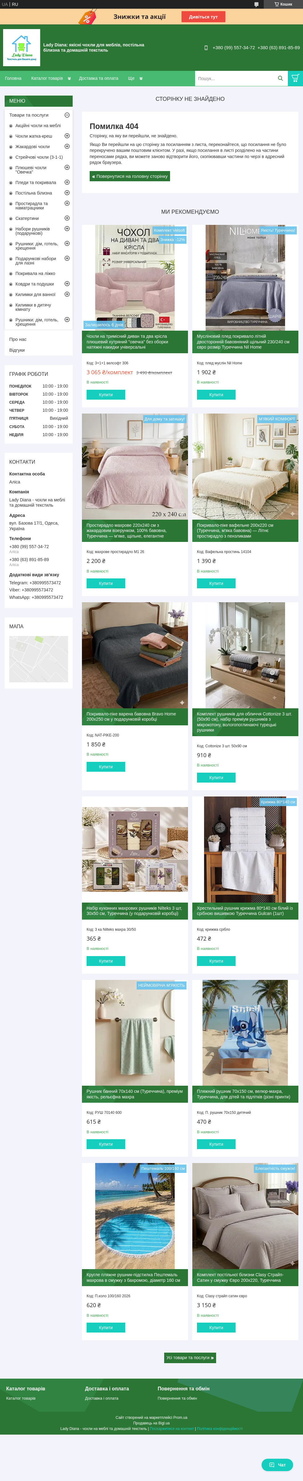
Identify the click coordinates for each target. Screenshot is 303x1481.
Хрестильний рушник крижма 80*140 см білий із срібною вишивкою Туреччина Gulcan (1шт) (245, 911)
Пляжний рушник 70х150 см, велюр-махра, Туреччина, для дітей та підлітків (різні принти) (243, 1094)
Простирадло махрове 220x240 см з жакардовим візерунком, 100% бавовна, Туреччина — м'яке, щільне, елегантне (127, 531)
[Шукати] (280, 78)
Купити (106, 394)
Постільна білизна (33, 193)
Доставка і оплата (101, 1398)
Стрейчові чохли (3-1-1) (39, 157)
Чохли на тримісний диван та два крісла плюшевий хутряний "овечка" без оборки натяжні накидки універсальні (127, 342)
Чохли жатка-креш (33, 136)
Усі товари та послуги (188, 1357)
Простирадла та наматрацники (31, 205)
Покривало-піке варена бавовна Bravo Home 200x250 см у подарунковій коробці (131, 716)
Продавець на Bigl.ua (151, 1423)
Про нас (18, 339)
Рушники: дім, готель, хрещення (36, 246)
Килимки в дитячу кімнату (33, 307)
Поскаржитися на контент (172, 1429)
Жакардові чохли (32, 146)
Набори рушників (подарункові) (32, 231)
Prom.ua (180, 1417)
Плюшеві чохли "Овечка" (30, 169)
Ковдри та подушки (34, 283)
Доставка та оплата (98, 78)
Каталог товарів (47, 78)
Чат (277, 1465)
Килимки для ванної (35, 294)
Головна (13, 78)
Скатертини (27, 218)
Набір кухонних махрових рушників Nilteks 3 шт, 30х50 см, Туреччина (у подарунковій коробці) (134, 911)
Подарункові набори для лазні (35, 260)
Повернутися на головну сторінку (132, 176)
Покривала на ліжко (35, 273)
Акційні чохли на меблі (38, 125)
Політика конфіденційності (220, 1429)
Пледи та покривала (35, 182)
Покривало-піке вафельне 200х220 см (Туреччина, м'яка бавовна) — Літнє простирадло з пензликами (235, 531)
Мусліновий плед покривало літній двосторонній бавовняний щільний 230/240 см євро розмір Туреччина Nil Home (243, 342)
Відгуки (17, 350)
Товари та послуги (29, 115)
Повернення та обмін (177, 1398)
